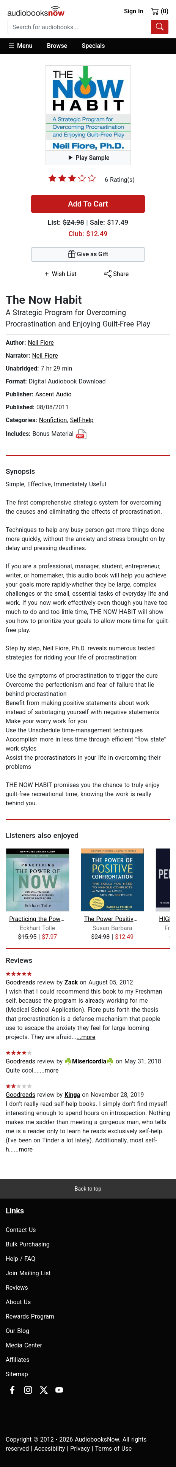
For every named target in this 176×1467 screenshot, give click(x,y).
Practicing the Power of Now (37, 919)
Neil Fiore (40, 342)
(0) (159, 11)
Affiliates (18, 1359)
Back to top (88, 1189)
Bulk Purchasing (28, 1244)
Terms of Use (113, 1448)
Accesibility (49, 1448)
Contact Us (21, 1230)
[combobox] (88, 27)
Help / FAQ (20, 1258)
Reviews (17, 1287)
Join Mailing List (28, 1273)
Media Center (24, 1345)
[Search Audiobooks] (159, 27)
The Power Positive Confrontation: (112, 919)
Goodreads (20, 982)
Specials (93, 45)
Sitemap (17, 1374)
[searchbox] (79, 27)
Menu (20, 45)
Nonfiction (53, 420)
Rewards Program (30, 1316)
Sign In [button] (133, 11)
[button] (24, 46)
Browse (57, 45)
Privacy (80, 1448)
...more (86, 1037)
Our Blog (17, 1330)
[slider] (72, 178)
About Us (18, 1302)
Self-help (82, 420)
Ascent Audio (53, 394)
